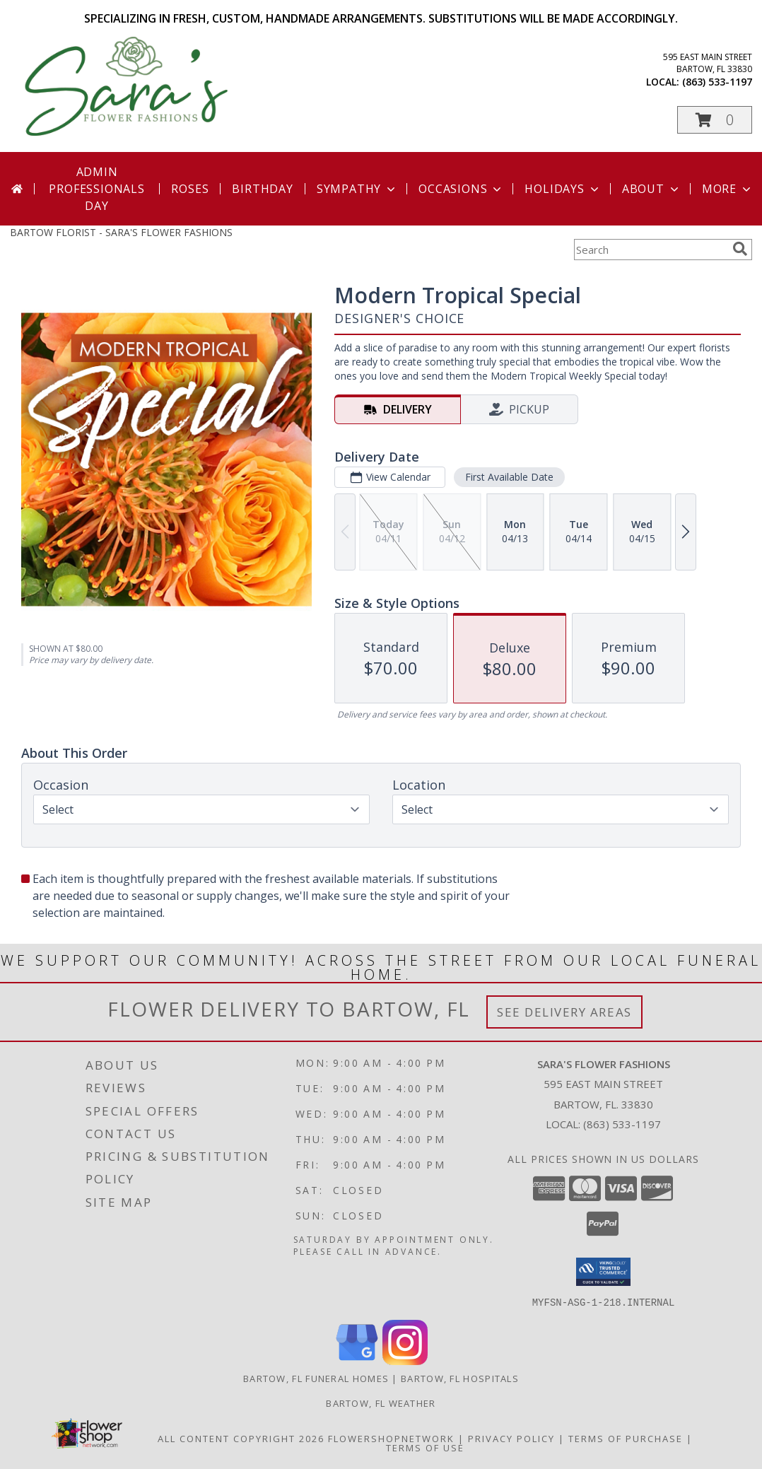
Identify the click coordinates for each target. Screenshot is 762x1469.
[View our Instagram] (405, 1360)
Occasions (461, 189)
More (728, 189)
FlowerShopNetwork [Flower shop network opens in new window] (391, 1438)
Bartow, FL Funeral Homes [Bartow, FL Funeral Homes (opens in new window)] (316, 1377)
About (651, 189)
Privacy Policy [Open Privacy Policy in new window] (511, 1438)
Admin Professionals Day (96, 188)
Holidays (562, 189)
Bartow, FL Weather (380, 1402)
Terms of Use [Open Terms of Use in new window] (425, 1447)
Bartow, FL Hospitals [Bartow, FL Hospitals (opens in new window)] (460, 1377)
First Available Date (509, 477)
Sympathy (357, 189)
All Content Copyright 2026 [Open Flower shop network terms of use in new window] (241, 1438)
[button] (714, 120)
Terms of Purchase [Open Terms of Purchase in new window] (625, 1438)
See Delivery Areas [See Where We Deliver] (564, 1012)
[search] (740, 249)
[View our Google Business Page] (357, 1360)
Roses (190, 189)
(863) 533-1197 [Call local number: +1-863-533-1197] (717, 81)
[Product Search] (650, 249)
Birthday (262, 189)
